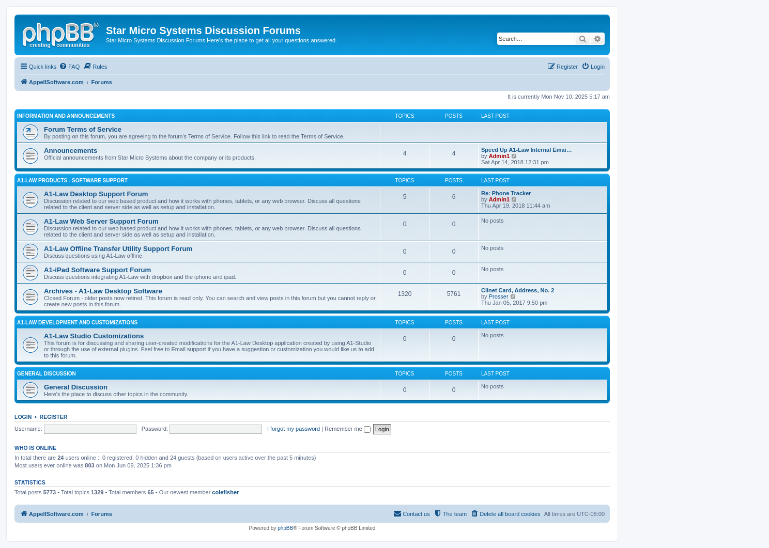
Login (23, 417)
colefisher (225, 492)
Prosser (499, 296)
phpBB (285, 528)
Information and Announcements (66, 116)
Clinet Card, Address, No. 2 (517, 290)
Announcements (70, 150)
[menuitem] (69, 66)
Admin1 (499, 156)
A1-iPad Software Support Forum (97, 270)
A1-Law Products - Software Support (72, 180)
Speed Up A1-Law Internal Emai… (526, 150)
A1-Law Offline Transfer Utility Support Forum (118, 249)
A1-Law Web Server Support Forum (101, 221)
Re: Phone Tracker (506, 193)
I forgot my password (293, 429)
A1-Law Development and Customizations (77, 322)
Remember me (348, 429)
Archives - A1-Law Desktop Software (103, 291)
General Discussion (46, 374)
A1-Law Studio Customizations (94, 336)
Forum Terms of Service (82, 129)
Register (54, 417)
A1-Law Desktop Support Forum (96, 194)
